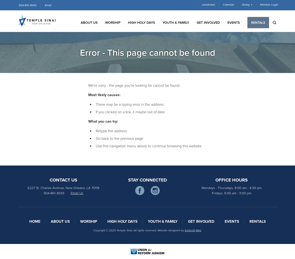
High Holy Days (141, 22)
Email (48, 5)
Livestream (208, 5)
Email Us (77, 193)
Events (233, 22)
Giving (247, 5)
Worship (112, 22)
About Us (89, 22)
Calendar (228, 5)
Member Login (269, 5)
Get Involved (208, 22)
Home (34, 221)
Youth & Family (176, 22)
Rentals (258, 22)
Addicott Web (193, 230)
